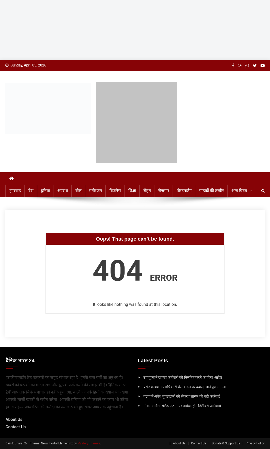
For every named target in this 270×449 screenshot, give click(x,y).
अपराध (62, 190)
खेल (78, 190)
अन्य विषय (239, 190)
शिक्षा (132, 190)
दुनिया (45, 190)
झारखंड (15, 190)
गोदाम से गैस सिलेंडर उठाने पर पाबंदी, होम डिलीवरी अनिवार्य (182, 406)
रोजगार (163, 190)
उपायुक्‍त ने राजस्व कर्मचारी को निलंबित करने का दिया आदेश (182, 377)
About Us (14, 419)
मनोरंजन (95, 190)
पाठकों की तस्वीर (211, 190)
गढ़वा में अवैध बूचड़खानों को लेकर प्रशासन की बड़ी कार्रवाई (181, 396)
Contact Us (16, 426)
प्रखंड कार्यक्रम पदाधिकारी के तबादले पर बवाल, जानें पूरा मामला (184, 387)
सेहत (147, 190)
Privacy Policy (255, 443)
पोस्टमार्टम (184, 190)
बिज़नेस (115, 190)
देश (30, 190)
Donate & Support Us (226, 443)
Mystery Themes (88, 443)
